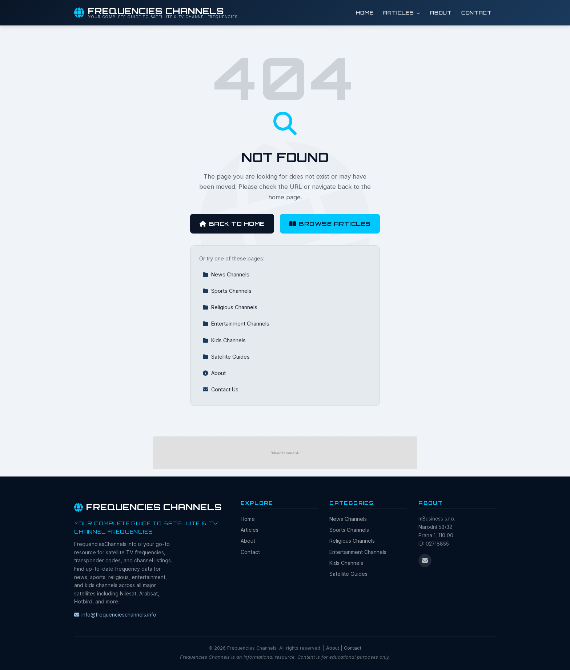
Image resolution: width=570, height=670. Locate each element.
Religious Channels (229, 307)
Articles (402, 12)
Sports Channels (227, 291)
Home (365, 12)
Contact (476, 12)
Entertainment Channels (235, 323)
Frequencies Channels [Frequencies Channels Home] (148, 507)
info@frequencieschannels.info (115, 614)
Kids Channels (224, 340)
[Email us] (424, 560)
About (440, 12)
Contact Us (220, 389)
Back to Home (232, 223)
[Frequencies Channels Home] (156, 13)
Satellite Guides (226, 357)
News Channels (225, 274)
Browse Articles (330, 223)
